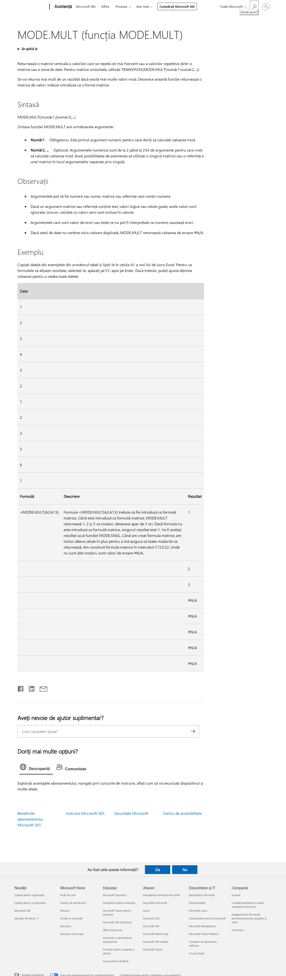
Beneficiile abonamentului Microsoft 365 (30, 819)
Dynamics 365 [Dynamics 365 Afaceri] (151, 918)
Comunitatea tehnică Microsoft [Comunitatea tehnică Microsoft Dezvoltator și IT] (207, 918)
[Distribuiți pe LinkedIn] (29, 687)
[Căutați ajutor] (254, 6)
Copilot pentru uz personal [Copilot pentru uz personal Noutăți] (30, 903)
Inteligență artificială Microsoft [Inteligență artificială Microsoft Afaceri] (161, 895)
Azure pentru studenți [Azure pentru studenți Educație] (116, 961)
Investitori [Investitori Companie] (238, 930)
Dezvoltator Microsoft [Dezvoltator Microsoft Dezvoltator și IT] (202, 895)
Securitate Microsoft (131, 813)
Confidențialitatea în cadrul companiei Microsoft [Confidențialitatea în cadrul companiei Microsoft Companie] (248, 904)
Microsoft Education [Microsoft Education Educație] (114, 895)
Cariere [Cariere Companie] (236, 895)
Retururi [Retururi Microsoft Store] (65, 910)
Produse (121, 6)
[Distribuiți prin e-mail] (41, 687)
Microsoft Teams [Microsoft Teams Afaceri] (153, 949)
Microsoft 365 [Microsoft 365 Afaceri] (151, 926)
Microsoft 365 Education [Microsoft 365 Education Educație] (117, 922)
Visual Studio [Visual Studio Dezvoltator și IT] (196, 953)
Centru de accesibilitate (182, 813)
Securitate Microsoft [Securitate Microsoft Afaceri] (155, 903)
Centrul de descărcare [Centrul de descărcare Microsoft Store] (73, 903)
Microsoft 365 (86, 6)
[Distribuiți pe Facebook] (20, 687)
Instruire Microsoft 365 (85, 813)
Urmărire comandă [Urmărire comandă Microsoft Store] (71, 918)
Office (105, 6)
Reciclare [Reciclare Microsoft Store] (65, 926)
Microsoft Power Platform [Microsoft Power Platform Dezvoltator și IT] (204, 934)
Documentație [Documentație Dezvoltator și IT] (197, 903)
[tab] (36, 768)
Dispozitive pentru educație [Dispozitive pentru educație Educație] (119, 903)
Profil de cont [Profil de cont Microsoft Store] (68, 895)
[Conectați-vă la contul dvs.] (266, 6)
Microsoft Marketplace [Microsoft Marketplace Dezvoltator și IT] (202, 926)
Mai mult (142, 6)
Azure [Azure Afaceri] (146, 910)
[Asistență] (62, 6)
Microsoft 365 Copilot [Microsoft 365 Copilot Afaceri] (155, 941)
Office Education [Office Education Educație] (112, 930)
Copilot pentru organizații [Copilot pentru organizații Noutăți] (29, 895)
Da (157, 869)
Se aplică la (29, 48)
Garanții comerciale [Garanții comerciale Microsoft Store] (72, 934)
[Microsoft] (31, 6)
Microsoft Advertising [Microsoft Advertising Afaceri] (155, 934)
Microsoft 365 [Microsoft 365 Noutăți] (22, 910)
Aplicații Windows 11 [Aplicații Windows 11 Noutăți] (26, 918)
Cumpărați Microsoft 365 (177, 6)
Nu (185, 869)
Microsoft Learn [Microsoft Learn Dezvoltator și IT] (198, 910)
